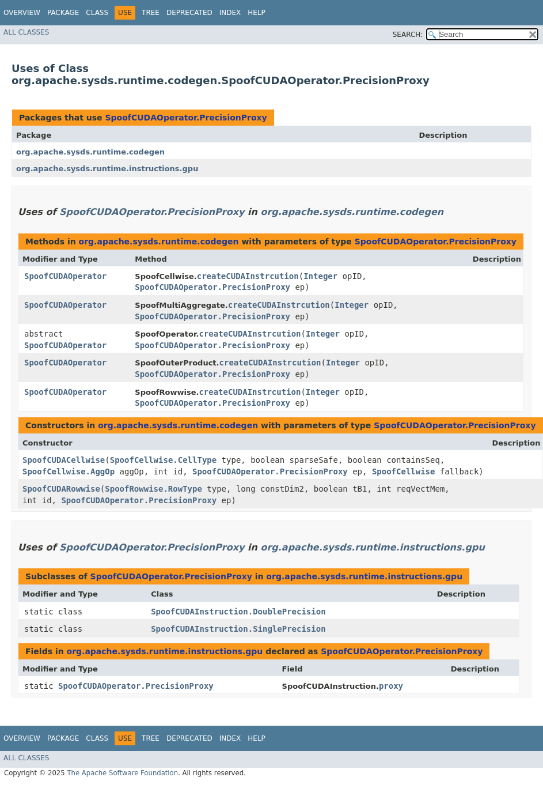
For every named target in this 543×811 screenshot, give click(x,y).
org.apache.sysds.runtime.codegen (90, 152)
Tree (151, 13)
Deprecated (189, 13)
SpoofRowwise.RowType (153, 488)
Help (256, 13)
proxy (391, 686)
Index (230, 13)
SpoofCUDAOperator (65, 276)
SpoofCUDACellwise (63, 460)
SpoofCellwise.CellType (163, 460)
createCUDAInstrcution (248, 276)
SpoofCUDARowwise (61, 488)
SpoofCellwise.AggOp (68, 471)
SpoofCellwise (403, 471)
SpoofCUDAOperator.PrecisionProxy (186, 117)
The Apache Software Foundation (122, 773)
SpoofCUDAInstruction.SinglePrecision (238, 628)
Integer (320, 276)
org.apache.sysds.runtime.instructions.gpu (107, 168)
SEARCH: (408, 35)
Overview (21, 13)
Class (97, 13)
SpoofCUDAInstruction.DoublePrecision (238, 611)
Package (63, 13)
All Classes (26, 32)
